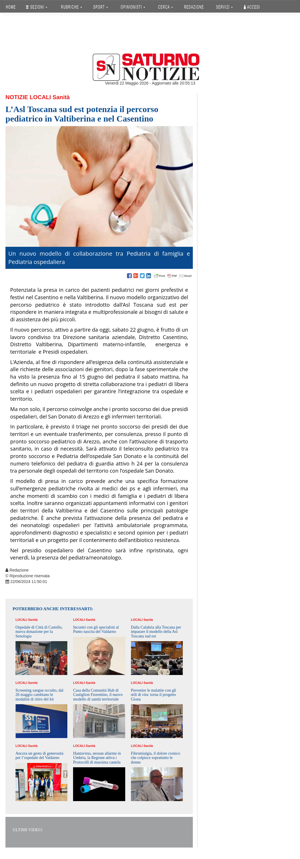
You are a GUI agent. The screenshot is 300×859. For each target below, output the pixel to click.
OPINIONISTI (133, 7)
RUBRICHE (71, 7)
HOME (11, 7)
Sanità (61, 97)
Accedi (252, 7)
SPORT (100, 7)
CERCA (165, 7)
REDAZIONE (194, 7)
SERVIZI (224, 7)
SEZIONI (36, 7)
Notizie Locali (28, 97)
